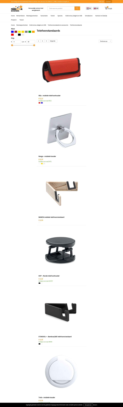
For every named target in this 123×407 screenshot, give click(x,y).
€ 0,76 (41, 307)
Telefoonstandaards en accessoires (58, 25)
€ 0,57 (41, 266)
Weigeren (95, 404)
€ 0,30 (91, 76)
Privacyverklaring (99, 375)
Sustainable (44, 16)
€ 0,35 (41, 112)
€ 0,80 (91, 307)
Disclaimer (97, 378)
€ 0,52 (66, 230)
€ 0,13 (41, 76)
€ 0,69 (91, 268)
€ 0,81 (66, 345)
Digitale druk (57, 380)
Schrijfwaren (88, 16)
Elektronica (57, 378)
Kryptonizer (57, 383)
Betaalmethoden (79, 375)
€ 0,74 (66, 307)
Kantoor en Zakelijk (101, 16)
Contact (108, 1)
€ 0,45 (41, 192)
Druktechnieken (38, 375)
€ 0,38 (41, 230)
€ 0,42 (66, 189)
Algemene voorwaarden (101, 370)
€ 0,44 (91, 192)
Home (13, 16)
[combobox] (61, 8)
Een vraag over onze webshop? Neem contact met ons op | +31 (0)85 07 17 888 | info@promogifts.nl (40, 1)
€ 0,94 (91, 345)
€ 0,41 (91, 150)
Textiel (53, 16)
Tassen (22, 20)
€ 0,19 (66, 74)
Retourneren (77, 378)
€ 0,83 (41, 343)
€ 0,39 (41, 150)
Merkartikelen (20, 16)
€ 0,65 (66, 266)
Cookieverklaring (99, 373)
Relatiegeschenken (32, 16)
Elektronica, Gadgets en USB (73, 16)
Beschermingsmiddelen (61, 373)
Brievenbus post (58, 375)
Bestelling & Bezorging (80, 373)
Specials (60, 16)
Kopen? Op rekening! (40, 373)
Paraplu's (14, 20)
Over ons (101, 1)
